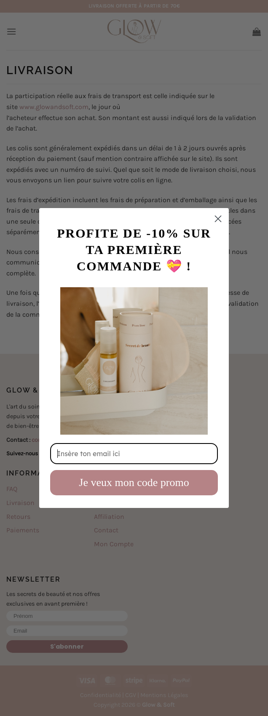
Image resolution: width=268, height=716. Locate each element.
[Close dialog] (218, 218)
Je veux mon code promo (134, 482)
